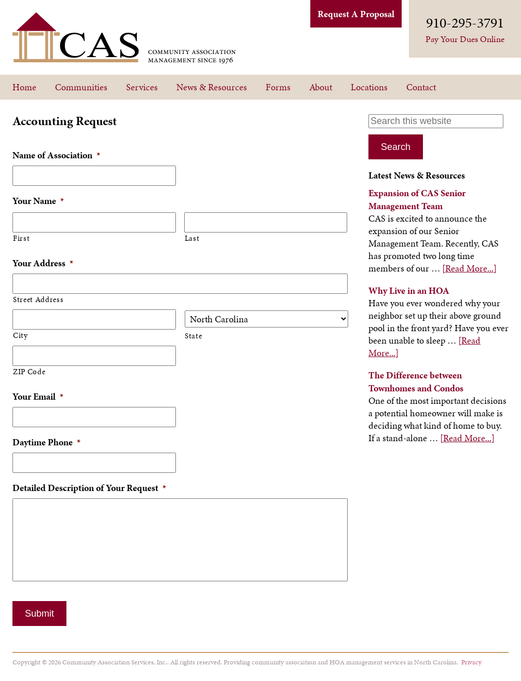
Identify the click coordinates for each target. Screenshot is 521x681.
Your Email (37, 396)
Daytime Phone (46, 442)
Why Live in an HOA (408, 290)
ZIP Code (29, 371)
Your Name (38, 201)
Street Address (38, 299)
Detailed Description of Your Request (89, 488)
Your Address (42, 263)
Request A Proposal (356, 13)
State (193, 336)
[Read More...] (469, 268)
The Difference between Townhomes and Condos (415, 381)
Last (192, 238)
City (20, 335)
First (21, 238)
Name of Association (56, 155)
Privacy (471, 662)
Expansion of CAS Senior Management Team (416, 199)
